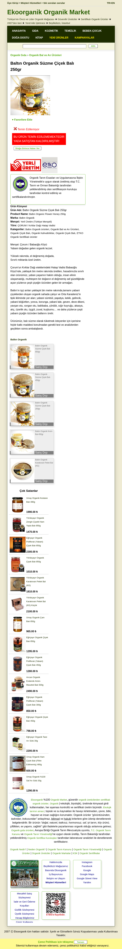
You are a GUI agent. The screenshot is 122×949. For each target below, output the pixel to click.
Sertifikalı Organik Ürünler (94, 19)
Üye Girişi (12, 3)
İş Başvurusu (56, 874)
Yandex (87, 882)
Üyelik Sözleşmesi (24, 913)
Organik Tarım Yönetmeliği (38, 834)
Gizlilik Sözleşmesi (24, 909)
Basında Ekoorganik (55, 870)
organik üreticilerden (89, 799)
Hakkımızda (55, 862)
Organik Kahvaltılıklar (43, 233)
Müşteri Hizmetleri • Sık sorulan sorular (43, 3)
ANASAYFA (19, 30)
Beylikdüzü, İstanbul (59, 23)
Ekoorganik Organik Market (48, 12)
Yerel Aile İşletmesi (35, 23)
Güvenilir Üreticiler (67, 19)
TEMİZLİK (70, 30)
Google (87, 870)
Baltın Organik (26, 217)
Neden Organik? (37, 849)
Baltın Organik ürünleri (37, 229)
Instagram (87, 862)
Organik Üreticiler (41, 853)
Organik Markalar (61, 853)
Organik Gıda (18, 55)
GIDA (35, 30)
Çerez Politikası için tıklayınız (55, 942)
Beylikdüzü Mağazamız (56, 866)
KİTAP (39, 37)
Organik (54, 803)
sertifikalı (105, 799)
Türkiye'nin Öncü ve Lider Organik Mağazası (30, 19)
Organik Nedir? (18, 849)
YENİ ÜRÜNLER (58, 37)
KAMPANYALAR (84, 37)
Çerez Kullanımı (24, 922)
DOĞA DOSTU (20, 37)
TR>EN (111, 3)
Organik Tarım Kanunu (59, 849)
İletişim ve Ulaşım (55, 878)
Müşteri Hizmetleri (55, 882)
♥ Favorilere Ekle (22, 119)
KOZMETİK (51, 30)
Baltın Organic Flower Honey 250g (47, 214)
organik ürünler (40, 803)
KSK (75, 853)
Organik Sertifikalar (90, 853)
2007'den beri (14, 23)
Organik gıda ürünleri (22, 830)
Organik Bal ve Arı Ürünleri (45, 55)
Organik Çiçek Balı (20, 233)
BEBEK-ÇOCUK (92, 30)
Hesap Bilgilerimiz (24, 918)
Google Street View (87, 878)
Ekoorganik (37, 799)
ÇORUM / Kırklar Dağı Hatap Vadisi (36, 225)
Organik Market (59, 799)
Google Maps (87, 874)
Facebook (87, 866)
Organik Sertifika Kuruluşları (42, 838)
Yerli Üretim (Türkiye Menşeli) (36, 221)
